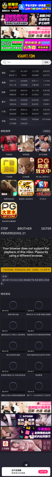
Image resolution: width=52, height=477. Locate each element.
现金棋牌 (35, 75)
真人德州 (24, 71)
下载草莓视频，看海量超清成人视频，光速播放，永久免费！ (26, 269)
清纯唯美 (24, 104)
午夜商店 (24, 119)
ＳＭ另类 (46, 85)
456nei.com (26, 56)
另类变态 (46, 94)
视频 (4, 82)
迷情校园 (12, 114)
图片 (4, 101)
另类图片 (46, 104)
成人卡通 (35, 90)
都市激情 (12, 110)
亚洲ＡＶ (12, 81)
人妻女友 (35, 110)
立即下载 (43, 471)
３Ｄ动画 (46, 81)
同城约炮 (12, 119)
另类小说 (24, 114)
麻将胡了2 (13, 75)
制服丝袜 (12, 94)
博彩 (4, 73)
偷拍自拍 (24, 90)
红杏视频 (12, 123)
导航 (4, 121)
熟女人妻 (12, 85)
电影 (4, 92)
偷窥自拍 (12, 100)
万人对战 (35, 71)
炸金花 (24, 75)
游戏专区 (46, 71)
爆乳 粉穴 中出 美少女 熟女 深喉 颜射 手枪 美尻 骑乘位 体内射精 (25, 282)
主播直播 (35, 85)
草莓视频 (35, 119)
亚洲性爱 (12, 90)
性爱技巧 (46, 114)
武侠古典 (46, 110)
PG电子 (13, 71)
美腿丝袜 (12, 104)
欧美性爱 (46, 90)
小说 (4, 111)
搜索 (46, 62)
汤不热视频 (46, 119)
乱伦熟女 (35, 94)
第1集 (4, 276)
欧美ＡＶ (35, 81)
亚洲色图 (24, 100)
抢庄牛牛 (46, 75)
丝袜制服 (24, 85)
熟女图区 (35, 104)
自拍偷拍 (24, 81)
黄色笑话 (35, 114)
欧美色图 (35, 100)
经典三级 (24, 94)
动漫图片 (46, 100)
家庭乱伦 (24, 110)
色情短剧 (24, 123)
